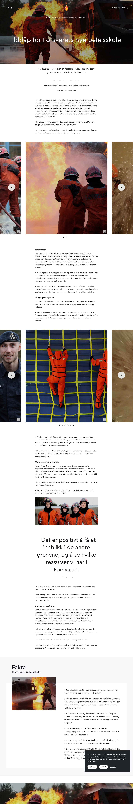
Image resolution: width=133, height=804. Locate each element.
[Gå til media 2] (66, 237)
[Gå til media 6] (73, 425)
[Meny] (8, 8)
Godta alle (92, 767)
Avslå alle (103, 767)
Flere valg (113, 767)
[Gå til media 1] (63, 237)
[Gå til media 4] (67, 425)
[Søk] (125, 8)
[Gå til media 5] (70, 425)
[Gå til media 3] (69, 237)
